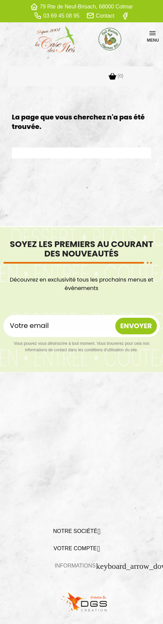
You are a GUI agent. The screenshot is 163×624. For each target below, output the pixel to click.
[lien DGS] (81, 601)
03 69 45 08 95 (61, 16)
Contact (105, 16)
